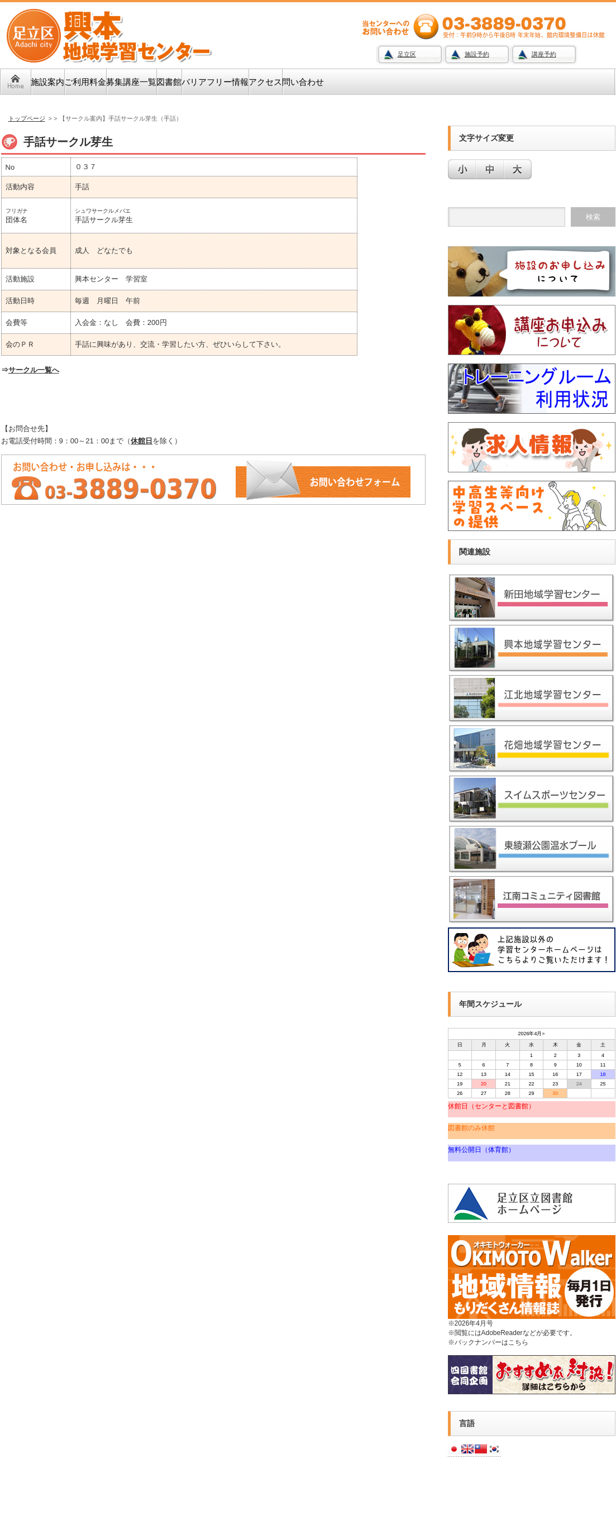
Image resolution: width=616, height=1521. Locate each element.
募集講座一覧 (131, 82)
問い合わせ (303, 82)
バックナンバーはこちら (491, 1342)
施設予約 (477, 54)
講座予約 (544, 54)
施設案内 (47, 82)
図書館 (169, 82)
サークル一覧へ (33, 370)
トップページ (26, 118)
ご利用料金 (85, 82)
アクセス (265, 82)
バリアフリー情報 (215, 82)
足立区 (407, 54)
